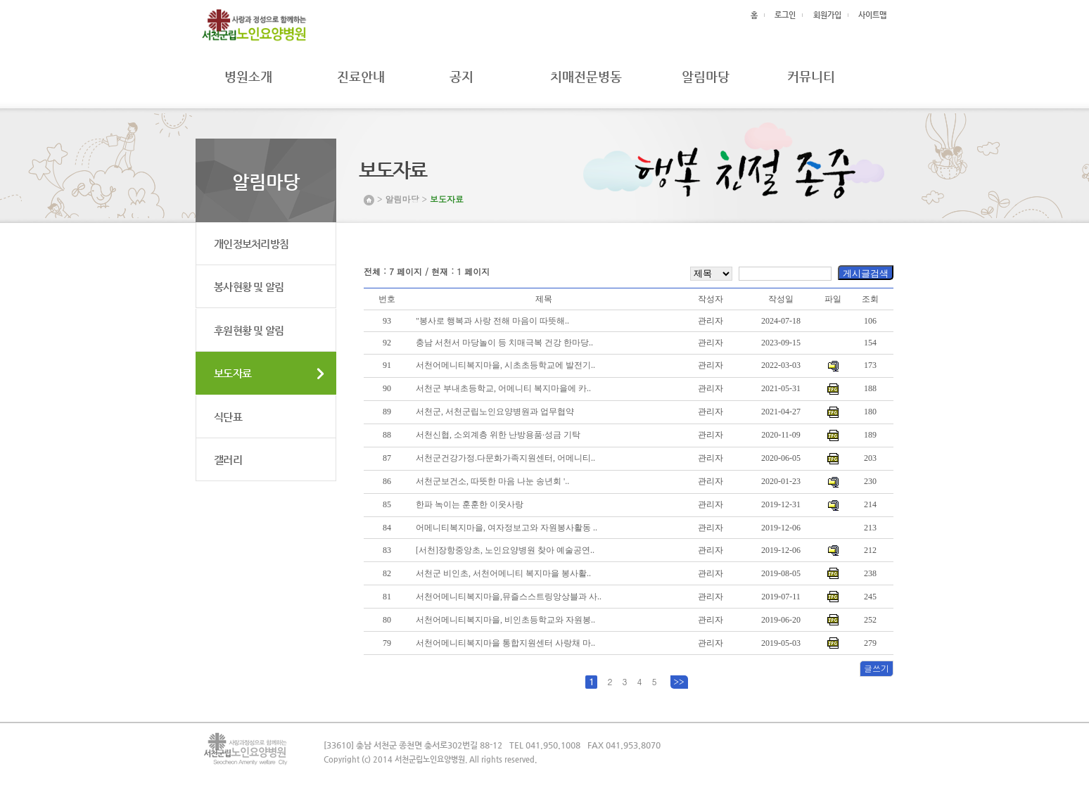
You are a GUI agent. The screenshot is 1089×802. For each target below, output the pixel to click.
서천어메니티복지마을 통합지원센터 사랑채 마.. (505, 643)
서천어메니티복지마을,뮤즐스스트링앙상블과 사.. (508, 597)
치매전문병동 (586, 76)
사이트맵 (872, 15)
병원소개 (248, 76)
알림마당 (706, 76)
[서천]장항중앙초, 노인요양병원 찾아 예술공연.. (505, 550)
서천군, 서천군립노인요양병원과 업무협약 (495, 411)
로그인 (785, 15)
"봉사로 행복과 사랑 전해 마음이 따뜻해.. (492, 321)
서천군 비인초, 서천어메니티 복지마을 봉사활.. (503, 573)
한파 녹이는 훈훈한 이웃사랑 (469, 504)
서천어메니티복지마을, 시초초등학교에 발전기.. (505, 365)
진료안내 (361, 76)
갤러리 (228, 460)
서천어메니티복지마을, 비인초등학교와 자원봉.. (505, 620)
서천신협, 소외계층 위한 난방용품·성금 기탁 (498, 435)
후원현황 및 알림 (249, 330)
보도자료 (232, 373)
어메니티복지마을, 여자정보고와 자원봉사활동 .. (506, 528)
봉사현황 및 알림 (249, 287)
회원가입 (827, 15)
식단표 (228, 417)
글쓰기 (876, 668)
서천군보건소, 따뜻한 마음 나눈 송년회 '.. (492, 481)
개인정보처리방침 (251, 244)
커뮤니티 (811, 76)
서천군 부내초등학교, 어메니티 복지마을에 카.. (503, 388)
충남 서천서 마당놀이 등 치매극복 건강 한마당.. (504, 343)
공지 (456, 76)
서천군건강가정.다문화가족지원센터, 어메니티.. (505, 458)
